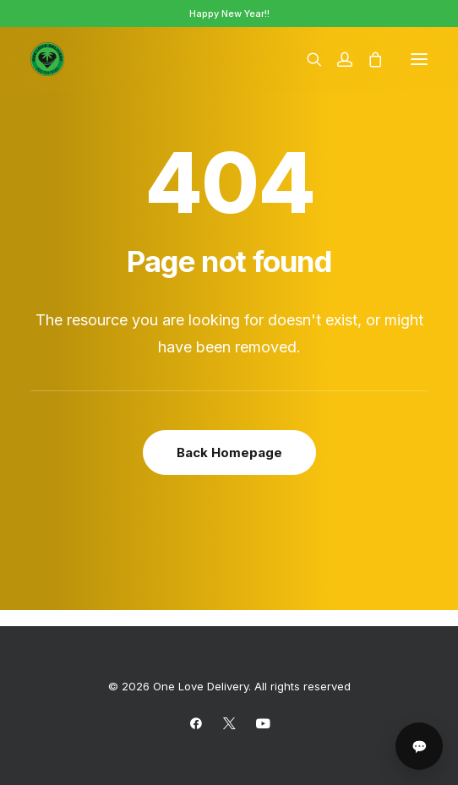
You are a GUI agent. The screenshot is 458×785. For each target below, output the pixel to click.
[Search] (307, 59)
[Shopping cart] (367, 59)
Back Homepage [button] (229, 452)
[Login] (337, 59)
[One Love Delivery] (47, 59)
